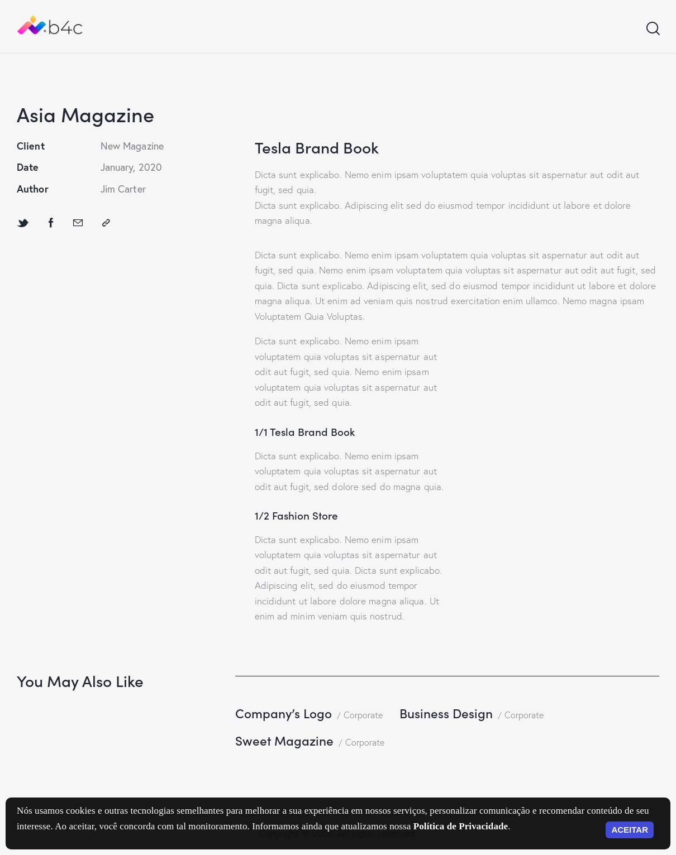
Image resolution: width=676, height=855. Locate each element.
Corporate (363, 714)
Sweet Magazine (284, 740)
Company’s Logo (283, 713)
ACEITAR (629, 829)
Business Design (446, 713)
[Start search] (652, 29)
